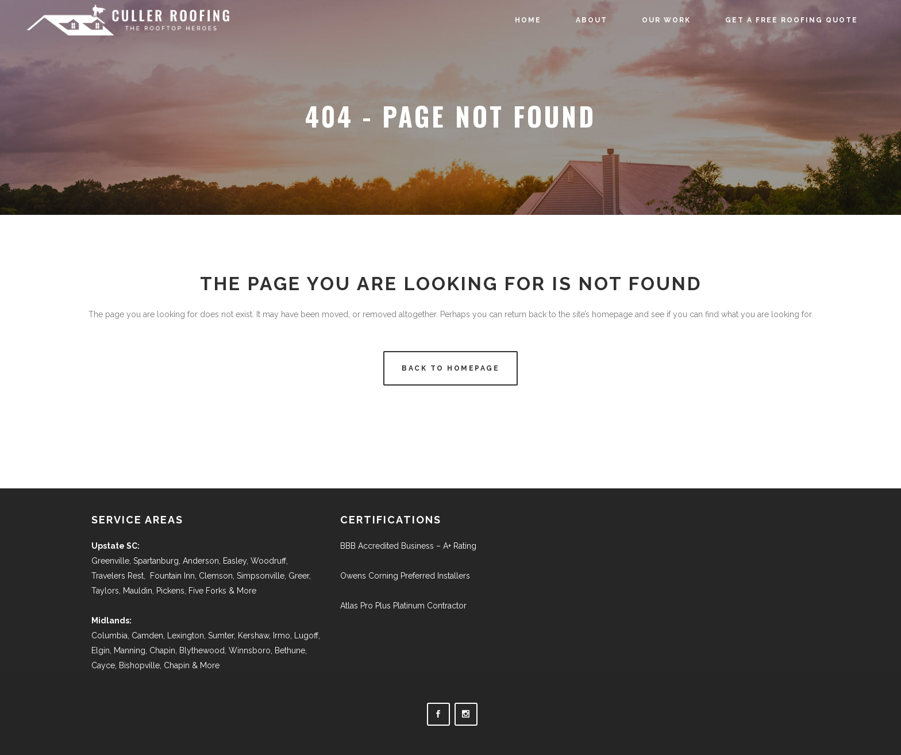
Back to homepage (450, 368)
